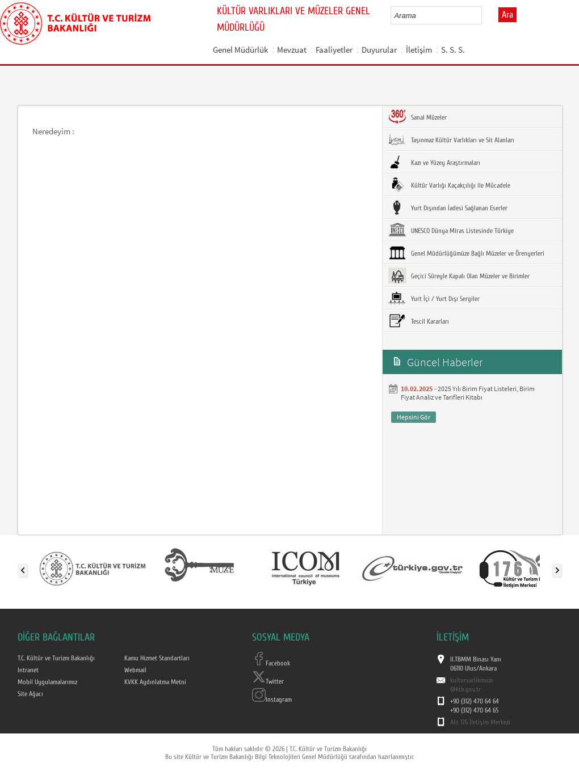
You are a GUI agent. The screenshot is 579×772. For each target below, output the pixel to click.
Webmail (135, 670)
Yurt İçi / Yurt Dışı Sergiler (434, 298)
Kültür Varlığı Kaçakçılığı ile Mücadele (449, 185)
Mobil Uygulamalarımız (47, 682)
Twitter (268, 681)
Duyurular (379, 49)
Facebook (271, 663)
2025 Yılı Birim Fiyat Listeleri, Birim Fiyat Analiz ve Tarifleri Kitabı (468, 392)
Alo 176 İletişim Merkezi (480, 722)
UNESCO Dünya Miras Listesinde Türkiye (451, 230)
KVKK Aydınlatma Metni (155, 682)
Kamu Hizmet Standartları (157, 658)
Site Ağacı (30, 694)
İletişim (419, 49)
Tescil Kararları (418, 321)
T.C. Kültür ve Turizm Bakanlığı (56, 658)
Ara (507, 15)
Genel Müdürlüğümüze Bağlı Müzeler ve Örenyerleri (466, 253)
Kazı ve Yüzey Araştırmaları (434, 162)
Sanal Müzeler (417, 117)
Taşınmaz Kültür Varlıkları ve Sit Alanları (451, 139)
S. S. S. (453, 49)
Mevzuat (292, 49)
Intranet (28, 670)
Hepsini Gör (413, 417)
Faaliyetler (334, 49)
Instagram (272, 699)
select (485, 15)
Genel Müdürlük (240, 49)
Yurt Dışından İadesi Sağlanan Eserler (447, 207)
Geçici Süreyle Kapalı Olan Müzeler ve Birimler (459, 275)
